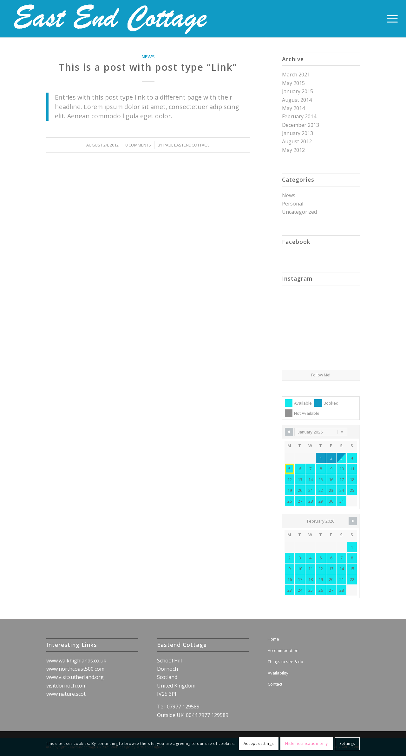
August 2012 (297, 141)
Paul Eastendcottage (186, 145)
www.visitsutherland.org (75, 677)
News (147, 57)
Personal (292, 203)
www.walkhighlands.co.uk (76, 660)
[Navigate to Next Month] (353, 521)
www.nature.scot (66, 693)
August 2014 (297, 99)
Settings (347, 743)
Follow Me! (320, 375)
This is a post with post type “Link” (148, 67)
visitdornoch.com (66, 685)
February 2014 (299, 116)
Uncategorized (299, 211)
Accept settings (259, 743)
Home (273, 639)
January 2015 (297, 91)
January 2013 (297, 133)
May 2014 (293, 108)
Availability (278, 673)
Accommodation (283, 650)
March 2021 (296, 74)
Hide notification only (306, 743)
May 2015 (293, 83)
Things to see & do (285, 661)
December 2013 (300, 124)
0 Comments (138, 145)
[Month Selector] (320, 432)
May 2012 (293, 150)
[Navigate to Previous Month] (289, 432)
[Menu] (390, 18)
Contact (275, 684)
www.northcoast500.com (75, 668)
